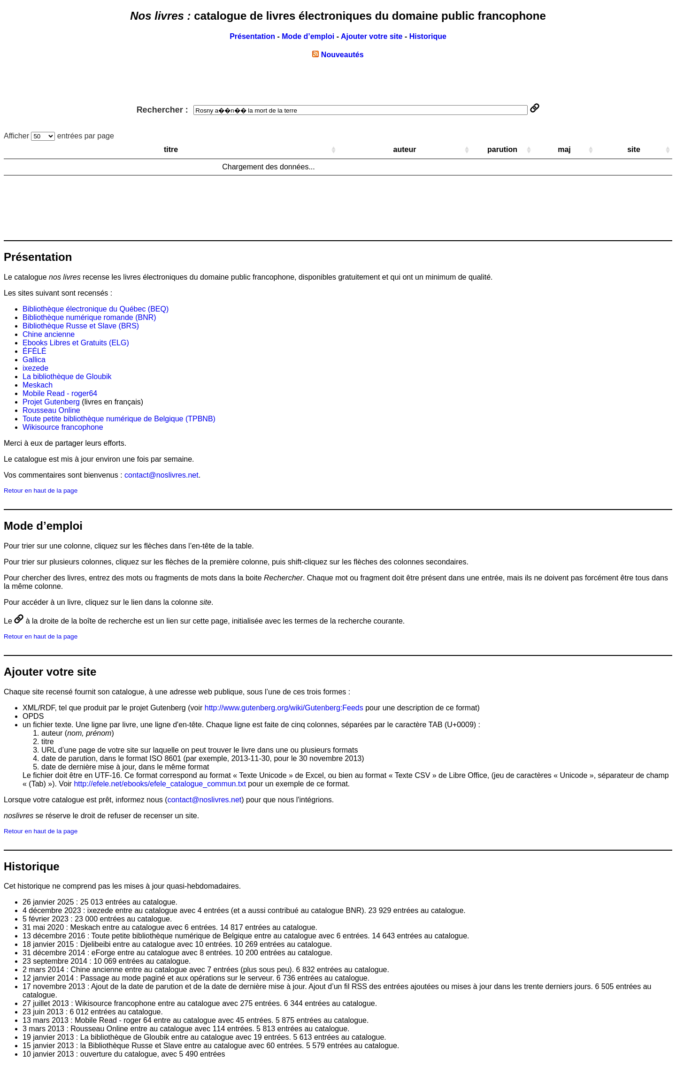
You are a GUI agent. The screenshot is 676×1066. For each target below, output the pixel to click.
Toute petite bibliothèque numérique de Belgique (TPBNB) (119, 419)
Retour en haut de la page (40, 490)
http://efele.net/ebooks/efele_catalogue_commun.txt (160, 784)
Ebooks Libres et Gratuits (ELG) (76, 343)
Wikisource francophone (63, 427)
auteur (404, 149)
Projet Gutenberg (51, 402)
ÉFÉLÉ (34, 351)
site (633, 149)
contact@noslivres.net (161, 475)
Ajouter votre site (372, 36)
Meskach (38, 385)
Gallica (34, 360)
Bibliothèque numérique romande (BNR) (89, 317)
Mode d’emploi (308, 36)
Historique (427, 36)
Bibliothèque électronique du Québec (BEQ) (96, 309)
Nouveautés (337, 55)
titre (171, 149)
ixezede (35, 368)
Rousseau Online (51, 410)
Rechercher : (332, 109)
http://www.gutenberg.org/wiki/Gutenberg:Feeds (284, 708)
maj (564, 149)
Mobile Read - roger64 (60, 393)
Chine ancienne (49, 334)
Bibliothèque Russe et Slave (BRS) (81, 326)
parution (502, 149)
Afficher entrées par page (59, 136)
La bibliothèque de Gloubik (67, 377)
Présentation (252, 36)
